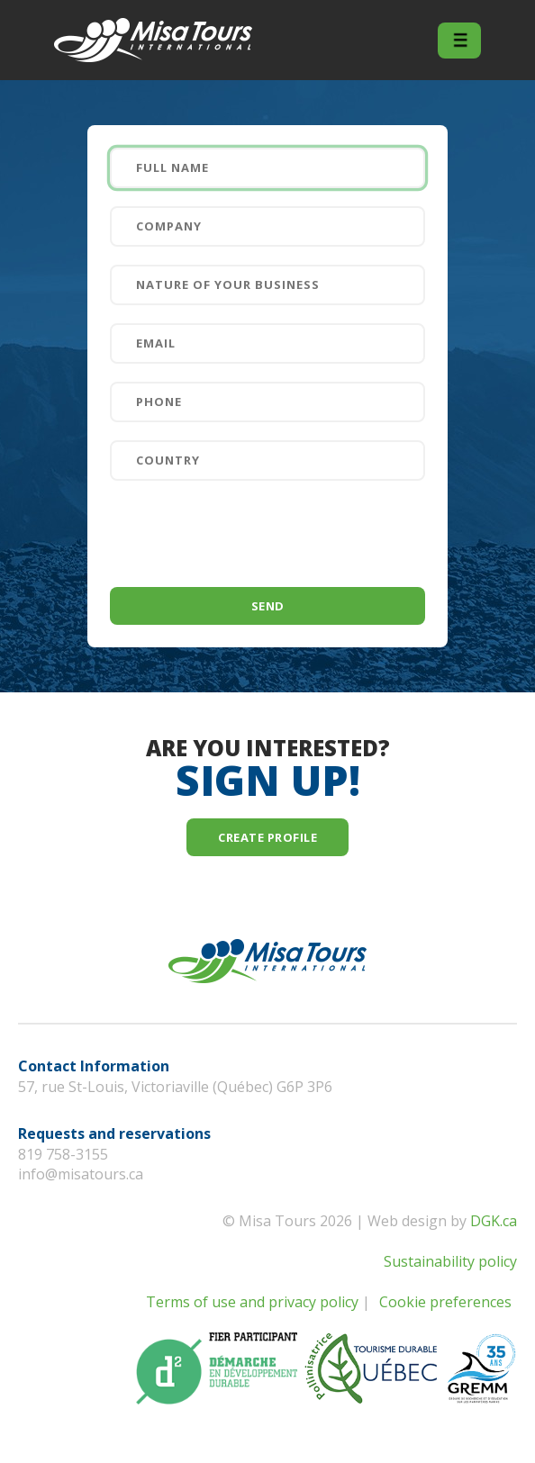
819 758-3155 (63, 1154)
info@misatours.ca (80, 1174)
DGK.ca (493, 1221)
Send (268, 606)
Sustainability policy (450, 1261)
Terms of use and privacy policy (252, 1302)
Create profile (267, 837)
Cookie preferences (445, 1302)
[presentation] (247, 534)
